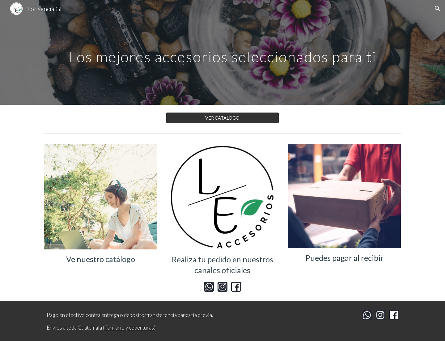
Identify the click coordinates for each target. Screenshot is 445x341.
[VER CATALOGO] (222, 118)
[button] (437, 8)
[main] (222, 52)
